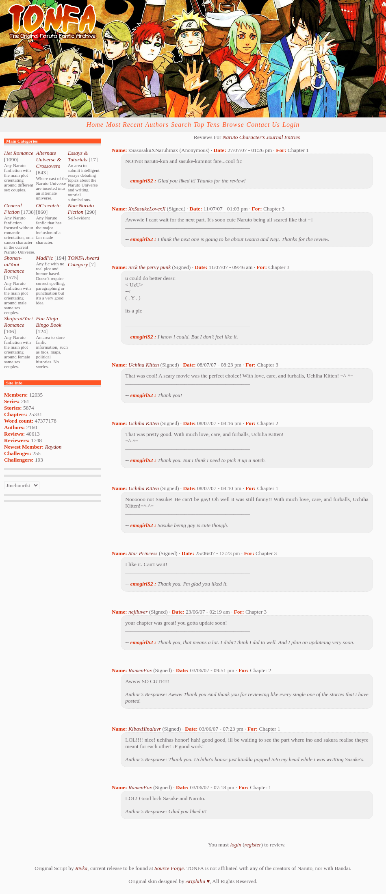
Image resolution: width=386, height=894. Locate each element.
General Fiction (13, 208)
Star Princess (142, 553)
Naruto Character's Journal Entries (261, 137)
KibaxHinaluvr (144, 729)
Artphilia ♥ (198, 881)
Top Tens (207, 124)
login (235, 845)
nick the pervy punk (149, 267)
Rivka (81, 868)
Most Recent (124, 124)
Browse (233, 124)
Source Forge (169, 868)
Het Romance (18, 153)
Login (290, 124)
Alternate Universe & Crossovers (48, 159)
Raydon (53, 447)
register (253, 845)
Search (181, 124)
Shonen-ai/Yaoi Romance (14, 264)
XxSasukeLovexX (146, 209)
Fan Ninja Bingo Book (48, 321)
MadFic (44, 258)
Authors (157, 124)
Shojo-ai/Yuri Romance (18, 321)
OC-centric (48, 205)
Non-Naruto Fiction (81, 208)
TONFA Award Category (83, 261)
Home (95, 124)
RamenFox (140, 670)
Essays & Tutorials (78, 156)
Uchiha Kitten (143, 365)
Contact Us (263, 124)
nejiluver (137, 612)
